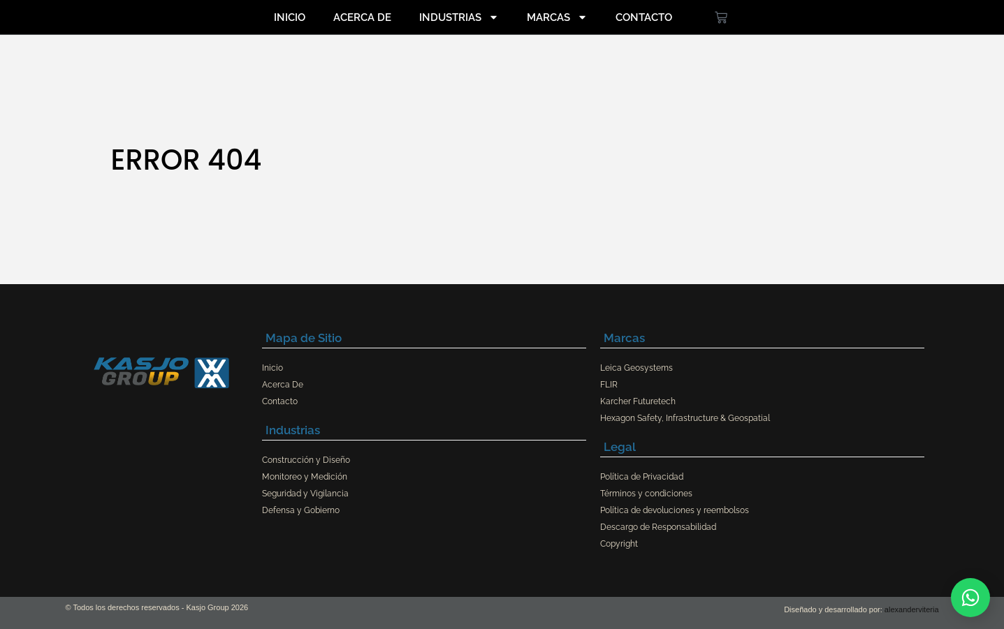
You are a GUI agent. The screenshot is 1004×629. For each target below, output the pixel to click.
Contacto (644, 17)
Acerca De (362, 17)
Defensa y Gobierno (301, 510)
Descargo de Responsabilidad (658, 527)
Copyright (619, 544)
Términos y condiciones (646, 493)
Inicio (289, 17)
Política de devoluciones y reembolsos (674, 510)
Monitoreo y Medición (304, 477)
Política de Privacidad (641, 477)
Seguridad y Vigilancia (305, 493)
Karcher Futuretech (638, 401)
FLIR (609, 385)
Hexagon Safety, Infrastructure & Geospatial (685, 418)
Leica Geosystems (636, 368)
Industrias (459, 17)
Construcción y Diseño (306, 460)
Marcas (557, 17)
